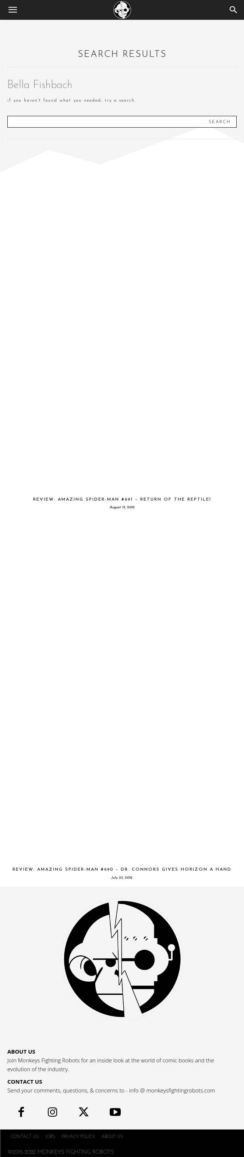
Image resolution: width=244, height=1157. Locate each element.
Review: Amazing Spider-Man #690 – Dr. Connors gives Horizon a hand (122, 869)
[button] (12, 10)
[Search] (233, 10)
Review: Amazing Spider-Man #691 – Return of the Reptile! (122, 499)
